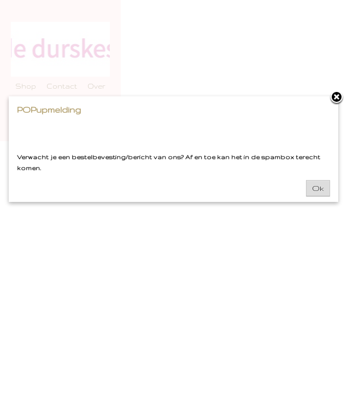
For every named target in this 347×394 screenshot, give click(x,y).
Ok (318, 188)
